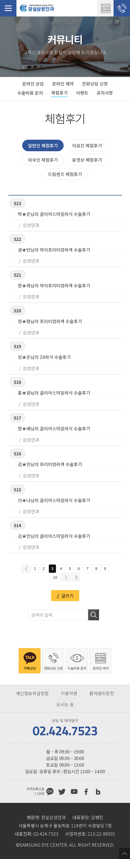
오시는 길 (65, 704)
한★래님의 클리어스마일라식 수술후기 (54, 428)
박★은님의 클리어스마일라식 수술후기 (54, 214)
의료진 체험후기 (87, 145)
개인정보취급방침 (32, 693)
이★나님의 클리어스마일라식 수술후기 (54, 500)
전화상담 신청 (122, 8)
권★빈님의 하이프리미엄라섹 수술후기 (54, 249)
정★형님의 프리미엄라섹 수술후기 (50, 321)
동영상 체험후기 (87, 159)
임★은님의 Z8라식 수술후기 (44, 357)
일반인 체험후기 (43, 145)
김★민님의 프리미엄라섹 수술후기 (50, 464)
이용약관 (69, 693)
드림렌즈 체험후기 (65, 174)
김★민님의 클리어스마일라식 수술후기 (54, 536)
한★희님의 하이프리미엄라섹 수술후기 (54, 285)
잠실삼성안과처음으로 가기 (37, 8)
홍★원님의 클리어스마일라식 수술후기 (54, 392)
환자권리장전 (101, 693)
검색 (93, 614)
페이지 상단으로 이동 (124, 853)
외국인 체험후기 (43, 159)
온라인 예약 (105, 8)
